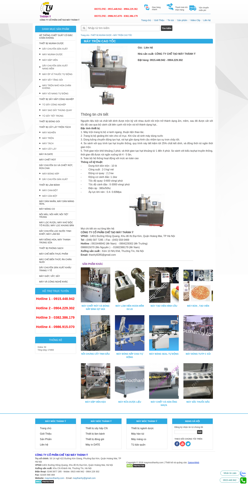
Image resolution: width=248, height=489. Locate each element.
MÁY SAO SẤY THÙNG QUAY (57, 110)
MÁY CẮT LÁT (49, 149)
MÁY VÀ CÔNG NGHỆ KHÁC (53, 281)
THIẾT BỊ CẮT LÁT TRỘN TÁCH (55, 127)
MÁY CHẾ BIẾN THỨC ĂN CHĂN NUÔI (55, 260)
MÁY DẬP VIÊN (50, 60)
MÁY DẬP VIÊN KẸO (95, 402)
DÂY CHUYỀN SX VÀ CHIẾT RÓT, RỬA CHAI (56, 166)
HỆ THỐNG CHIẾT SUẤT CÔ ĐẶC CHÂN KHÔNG (56, 36)
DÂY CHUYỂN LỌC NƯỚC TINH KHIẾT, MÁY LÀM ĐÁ (55, 232)
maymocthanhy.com (54, 478)
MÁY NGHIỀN (49, 132)
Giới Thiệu (159, 20)
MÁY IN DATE (46, 154)
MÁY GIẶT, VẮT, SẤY (49, 276)
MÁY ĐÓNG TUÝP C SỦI (198, 354)
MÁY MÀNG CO (47, 209)
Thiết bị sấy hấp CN (97, 428)
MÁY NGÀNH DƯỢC (52, 54)
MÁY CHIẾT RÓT (47, 159)
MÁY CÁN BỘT (49, 196)
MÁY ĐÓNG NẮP (50, 173)
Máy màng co (138, 439)
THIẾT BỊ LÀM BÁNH (49, 185)
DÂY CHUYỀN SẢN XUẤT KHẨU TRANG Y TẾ (55, 269)
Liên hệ (207, 20)
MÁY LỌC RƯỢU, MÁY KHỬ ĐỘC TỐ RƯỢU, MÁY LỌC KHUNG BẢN (56, 224)
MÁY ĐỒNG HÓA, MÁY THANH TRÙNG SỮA (54, 241)
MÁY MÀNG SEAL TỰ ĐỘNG (164, 354)
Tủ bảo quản (138, 444)
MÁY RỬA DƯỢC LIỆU (129, 402)
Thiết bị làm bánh (95, 433)
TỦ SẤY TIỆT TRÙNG (52, 116)
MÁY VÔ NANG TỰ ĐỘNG (55, 93)
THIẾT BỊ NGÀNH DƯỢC (51, 43)
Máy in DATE (93, 444)
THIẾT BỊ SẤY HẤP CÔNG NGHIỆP (56, 99)
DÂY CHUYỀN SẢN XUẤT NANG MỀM (55, 67)
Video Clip (195, 20)
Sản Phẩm (46, 439)
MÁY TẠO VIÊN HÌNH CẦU (164, 306)
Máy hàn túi (137, 433)
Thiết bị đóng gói (95, 439)
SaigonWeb (193, 462)
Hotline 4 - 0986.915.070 (55, 327)
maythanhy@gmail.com (84, 478)
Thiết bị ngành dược (142, 428)
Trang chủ (146, 20)
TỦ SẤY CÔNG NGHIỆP (54, 104)
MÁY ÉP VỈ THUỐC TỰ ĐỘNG (57, 74)
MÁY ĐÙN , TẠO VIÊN (198, 306)
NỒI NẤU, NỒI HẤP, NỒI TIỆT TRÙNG (53, 215)
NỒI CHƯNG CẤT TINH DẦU (95, 354)
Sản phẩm (182, 20)
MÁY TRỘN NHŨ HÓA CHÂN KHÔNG (56, 86)
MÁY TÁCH (47, 143)
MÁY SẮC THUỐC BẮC (198, 402)
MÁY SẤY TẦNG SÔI (52, 80)
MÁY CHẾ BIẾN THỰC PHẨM (53, 254)
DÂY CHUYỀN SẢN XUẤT (55, 49)
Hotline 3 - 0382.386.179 (55, 317)
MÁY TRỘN (48, 138)
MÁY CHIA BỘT (50, 190)
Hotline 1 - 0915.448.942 (55, 299)
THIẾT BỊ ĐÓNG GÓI (49, 121)
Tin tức (171, 20)
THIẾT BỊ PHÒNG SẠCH (51, 248)
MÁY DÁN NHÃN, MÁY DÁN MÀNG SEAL (56, 202)
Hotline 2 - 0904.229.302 (55, 308)
